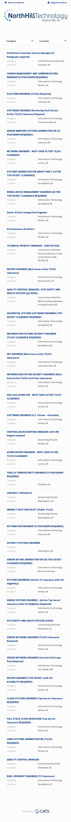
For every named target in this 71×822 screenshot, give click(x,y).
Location (53, 41)
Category (19, 41)
